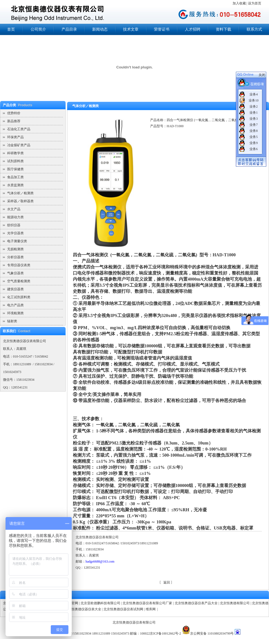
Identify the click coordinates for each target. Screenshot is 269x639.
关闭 (262, 75)
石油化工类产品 (18, 129)
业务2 (253, 106)
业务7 (253, 125)
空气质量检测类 (18, 281)
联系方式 (254, 29)
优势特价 (13, 113)
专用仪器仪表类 (18, 265)
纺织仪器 (13, 225)
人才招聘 (192, 29)
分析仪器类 (15, 257)
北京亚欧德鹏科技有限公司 (100, 603)
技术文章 (131, 29)
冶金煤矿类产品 (18, 145)
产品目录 (69, 29)
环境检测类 (15, 313)
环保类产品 (15, 137)
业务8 (253, 131)
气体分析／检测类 (20, 193)
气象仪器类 (15, 273)
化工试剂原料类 (18, 297)
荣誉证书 (161, 29)
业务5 (253, 137)
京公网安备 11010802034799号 (212, 633)
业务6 (253, 149)
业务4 (253, 94)
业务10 (254, 100)
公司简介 (38, 29)
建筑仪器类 (15, 289)
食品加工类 (15, 177)
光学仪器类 (15, 233)
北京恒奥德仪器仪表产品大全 (196, 603)
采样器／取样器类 (20, 201)
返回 (166, 582)
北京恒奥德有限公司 (235, 603)
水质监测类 (15, 185)
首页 (11, 29)
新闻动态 (100, 29)
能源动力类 (15, 217)
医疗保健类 (15, 169)
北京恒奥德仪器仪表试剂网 (123, 609)
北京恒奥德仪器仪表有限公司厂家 (147, 603)
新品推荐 (13, 121)
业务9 (253, 143)
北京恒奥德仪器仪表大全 (83, 609)
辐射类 (12, 321)
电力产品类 (15, 305)
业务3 (253, 119)
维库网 (151, 609)
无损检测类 (15, 249)
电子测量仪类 (17, 241)
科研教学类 (15, 153)
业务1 (253, 113)
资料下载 (223, 29)
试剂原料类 (15, 161)
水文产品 (13, 209)
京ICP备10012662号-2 (165, 633)
